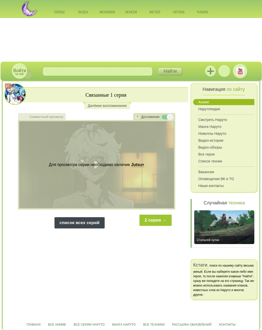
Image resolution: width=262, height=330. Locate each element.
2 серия (153, 220)
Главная (33, 324)
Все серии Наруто (89, 324)
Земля (131, 12)
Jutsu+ (210, 71)
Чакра (203, 12)
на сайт (19, 71)
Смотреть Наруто (212, 120)
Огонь (179, 12)
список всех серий (80, 222)
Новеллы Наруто (212, 133)
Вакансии (206, 172)
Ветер (154, 12)
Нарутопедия (209, 109)
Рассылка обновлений (192, 324)
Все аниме (57, 324)
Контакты (227, 324)
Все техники (154, 324)
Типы (59, 12)
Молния (107, 12)
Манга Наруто (209, 127)
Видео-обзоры (210, 147)
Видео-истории (210, 140)
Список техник (210, 161)
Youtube (240, 71)
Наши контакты (211, 186)
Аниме (203, 102)
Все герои (206, 154)
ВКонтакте (224, 71)
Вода (83, 12)
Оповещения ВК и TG (216, 179)
